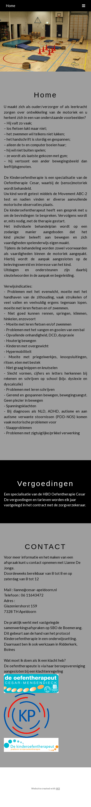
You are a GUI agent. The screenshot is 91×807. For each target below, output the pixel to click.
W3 (58, 788)
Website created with (43, 788)
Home (10, 5)
